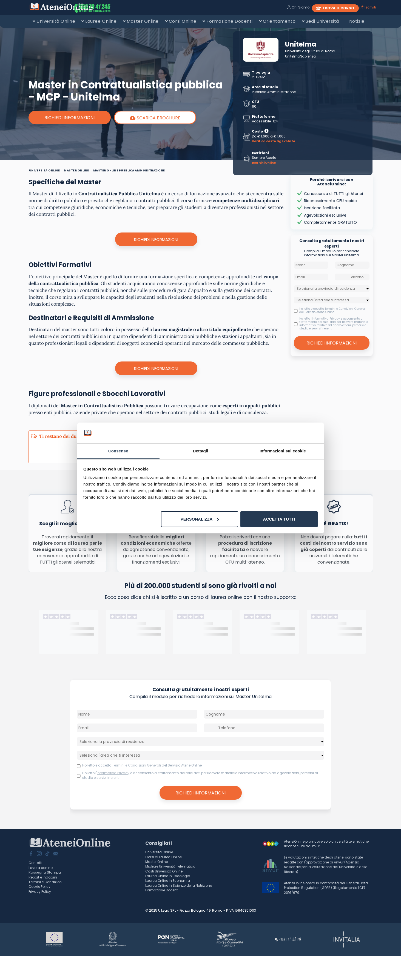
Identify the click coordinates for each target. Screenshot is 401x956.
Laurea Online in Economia (167, 880)
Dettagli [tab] (200, 451)
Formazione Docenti (229, 21)
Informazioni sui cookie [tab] (283, 451)
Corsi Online (182, 21)
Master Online (143, 21)
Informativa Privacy (326, 319)
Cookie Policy (39, 886)
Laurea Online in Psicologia (167, 876)
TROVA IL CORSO (335, 8)
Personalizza (200, 519)
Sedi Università (322, 21)
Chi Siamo (298, 7)
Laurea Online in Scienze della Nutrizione (178, 885)
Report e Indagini (43, 877)
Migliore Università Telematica (170, 866)
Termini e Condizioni (45, 882)
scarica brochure (155, 118)
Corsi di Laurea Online (163, 857)
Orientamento (279, 21)
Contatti (35, 862)
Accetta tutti (279, 519)
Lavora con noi (41, 867)
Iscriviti (368, 7)
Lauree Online (100, 21)
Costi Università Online (164, 871)
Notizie (357, 21)
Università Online (55, 21)
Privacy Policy (40, 891)
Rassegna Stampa (45, 872)
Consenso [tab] (118, 451)
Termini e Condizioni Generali (345, 309)
